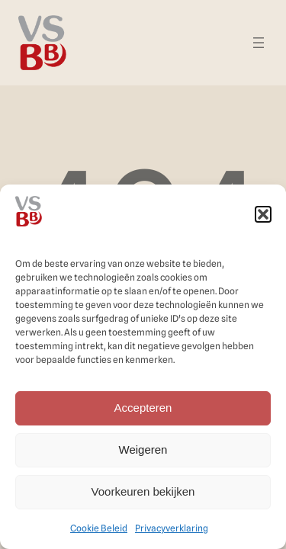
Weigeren (143, 449)
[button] (263, 214)
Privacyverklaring (171, 528)
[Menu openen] (258, 43)
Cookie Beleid (98, 528)
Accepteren (143, 407)
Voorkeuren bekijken (143, 491)
